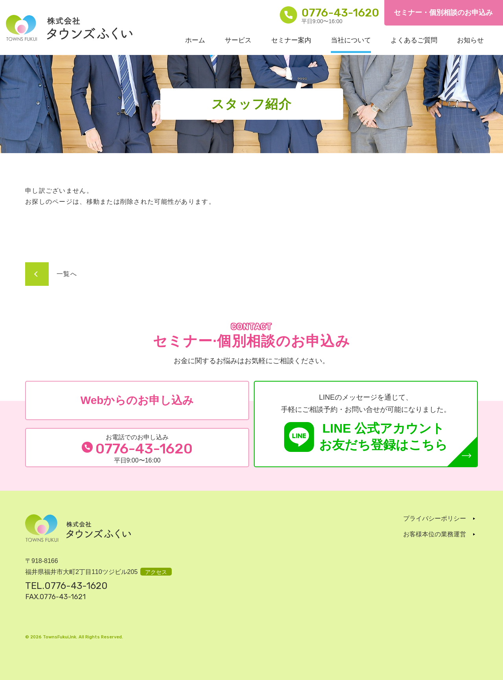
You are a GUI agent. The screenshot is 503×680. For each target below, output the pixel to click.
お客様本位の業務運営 (434, 534)
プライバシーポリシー (434, 518)
